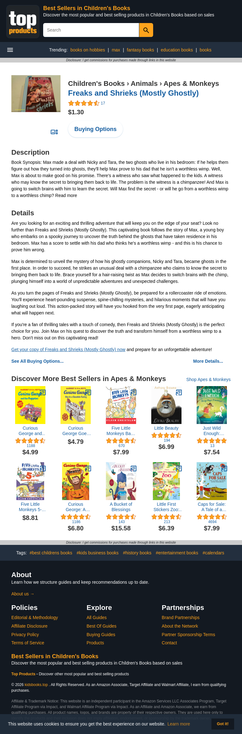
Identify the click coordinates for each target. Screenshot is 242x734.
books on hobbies (87, 49)
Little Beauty (166, 428)
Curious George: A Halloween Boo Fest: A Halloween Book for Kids (75, 507)
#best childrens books (51, 552)
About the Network (180, 626)
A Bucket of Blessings (121, 507)
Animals (144, 83)
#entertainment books (177, 552)
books (205, 49)
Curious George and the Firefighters (30, 431)
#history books (137, 552)
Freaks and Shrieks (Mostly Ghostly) (133, 93)
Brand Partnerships (180, 617)
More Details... (208, 361)
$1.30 (76, 112)
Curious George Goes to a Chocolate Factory (75, 431)
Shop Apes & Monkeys (208, 379)
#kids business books (97, 552)
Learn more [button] (179, 723)
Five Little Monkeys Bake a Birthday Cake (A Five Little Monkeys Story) (121, 431)
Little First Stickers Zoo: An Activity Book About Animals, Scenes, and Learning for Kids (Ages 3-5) (166, 507)
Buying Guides (101, 634)
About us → (22, 593)
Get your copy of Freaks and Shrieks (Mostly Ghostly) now (68, 349)
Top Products (24, 674)
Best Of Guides (102, 626)
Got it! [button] (222, 724)
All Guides (97, 617)
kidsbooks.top (36, 685)
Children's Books (96, 83)
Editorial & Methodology (34, 617)
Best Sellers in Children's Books (86, 8)
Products (95, 642)
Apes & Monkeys (191, 83)
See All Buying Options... (37, 361)
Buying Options (95, 129)
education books (177, 49)
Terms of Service (27, 642)
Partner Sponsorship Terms (188, 634)
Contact (169, 642)
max (116, 49)
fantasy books (140, 49)
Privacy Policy (25, 634)
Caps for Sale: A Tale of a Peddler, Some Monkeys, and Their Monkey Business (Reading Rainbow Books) (211, 507)
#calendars (213, 552)
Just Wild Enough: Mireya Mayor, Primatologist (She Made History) (212, 431)
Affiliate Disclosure (29, 626)
